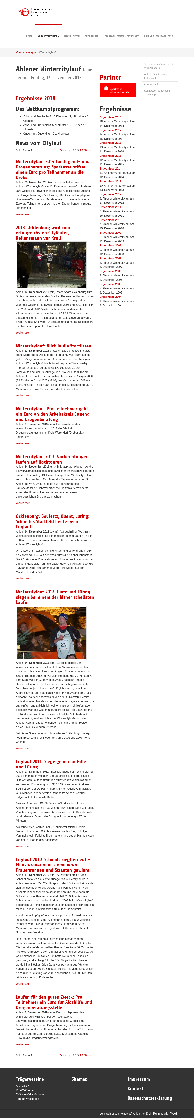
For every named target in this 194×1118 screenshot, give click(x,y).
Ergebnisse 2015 (110, 155)
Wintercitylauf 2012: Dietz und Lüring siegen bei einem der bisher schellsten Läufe (55, 597)
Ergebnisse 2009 (110, 232)
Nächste (89, 150)
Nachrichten (72, 31)
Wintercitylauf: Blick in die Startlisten (53, 346)
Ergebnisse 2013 (110, 181)
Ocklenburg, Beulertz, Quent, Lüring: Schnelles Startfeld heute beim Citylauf (52, 522)
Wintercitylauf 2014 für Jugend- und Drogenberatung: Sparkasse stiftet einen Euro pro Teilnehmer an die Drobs (53, 169)
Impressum (139, 1079)
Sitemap (80, 1079)
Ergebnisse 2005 (110, 284)
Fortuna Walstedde (27, 1098)
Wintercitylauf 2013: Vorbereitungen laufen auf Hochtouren (52, 459)
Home (29, 31)
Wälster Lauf (151, 84)
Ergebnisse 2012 (110, 194)
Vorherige (66, 150)
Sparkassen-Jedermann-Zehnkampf (157, 92)
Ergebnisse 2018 (35, 98)
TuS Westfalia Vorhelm (30, 1094)
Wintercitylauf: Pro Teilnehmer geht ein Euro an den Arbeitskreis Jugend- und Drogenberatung (54, 414)
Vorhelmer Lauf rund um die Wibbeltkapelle (159, 66)
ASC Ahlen (22, 1086)
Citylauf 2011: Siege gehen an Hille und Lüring (51, 764)
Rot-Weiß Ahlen (25, 1090)
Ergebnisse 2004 (110, 296)
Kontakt (136, 1088)
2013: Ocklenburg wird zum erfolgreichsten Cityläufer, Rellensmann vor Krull (43, 233)
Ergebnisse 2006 (110, 271)
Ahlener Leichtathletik (158, 31)
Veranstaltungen (48, 31)
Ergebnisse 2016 (110, 142)
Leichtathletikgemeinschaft (121, 31)
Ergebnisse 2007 (110, 258)
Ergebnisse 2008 (110, 245)
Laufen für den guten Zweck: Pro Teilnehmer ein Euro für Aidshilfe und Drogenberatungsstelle (54, 1002)
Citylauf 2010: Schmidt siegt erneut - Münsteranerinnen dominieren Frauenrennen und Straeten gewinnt (53, 865)
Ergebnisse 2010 (110, 219)
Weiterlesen (23, 214)
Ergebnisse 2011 (110, 207)
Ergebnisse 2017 (110, 130)
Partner (110, 77)
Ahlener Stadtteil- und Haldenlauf (156, 76)
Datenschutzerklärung (150, 1098)
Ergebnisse (91, 31)
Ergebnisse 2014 (110, 168)
